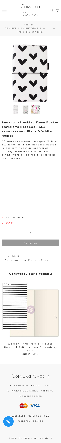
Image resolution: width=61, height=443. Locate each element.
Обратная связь (30, 396)
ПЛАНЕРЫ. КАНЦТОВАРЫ (23, 28)
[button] (5, 318)
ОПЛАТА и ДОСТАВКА (22, 390)
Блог (47, 385)
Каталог (36, 385)
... (49, 28)
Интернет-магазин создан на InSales (30, 438)
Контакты (47, 390)
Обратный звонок (30, 421)
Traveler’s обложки (30, 31)
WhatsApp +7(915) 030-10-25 (30, 415)
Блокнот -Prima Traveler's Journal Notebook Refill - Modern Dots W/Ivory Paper (30, 347)
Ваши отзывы (19, 385)
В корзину (30, 243)
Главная (28, 24)
